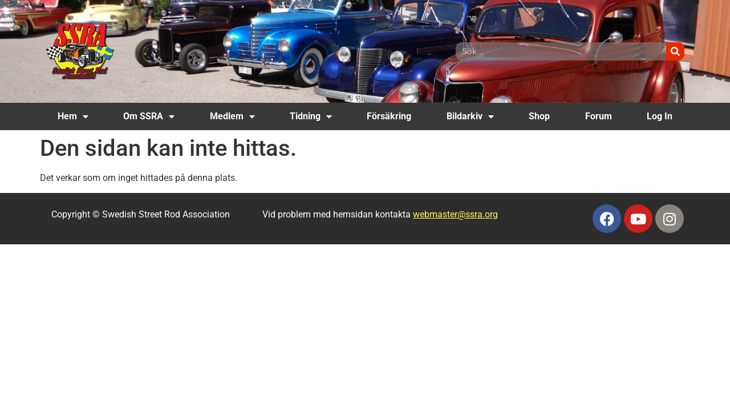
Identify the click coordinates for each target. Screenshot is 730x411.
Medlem (232, 116)
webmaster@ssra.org (455, 214)
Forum (598, 116)
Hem (73, 116)
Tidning (311, 116)
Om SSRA (149, 116)
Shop (539, 116)
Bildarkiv (470, 116)
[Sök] (675, 51)
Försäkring (389, 116)
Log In (659, 116)
